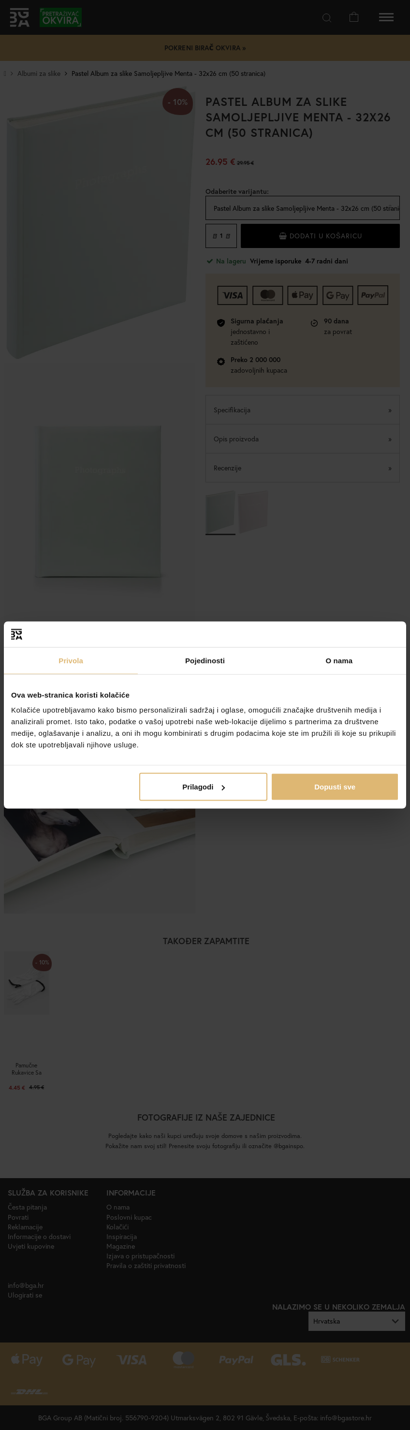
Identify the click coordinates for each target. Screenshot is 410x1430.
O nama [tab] (339, 660)
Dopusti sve (334, 787)
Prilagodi (203, 787)
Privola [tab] (71, 660)
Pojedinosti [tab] (205, 660)
